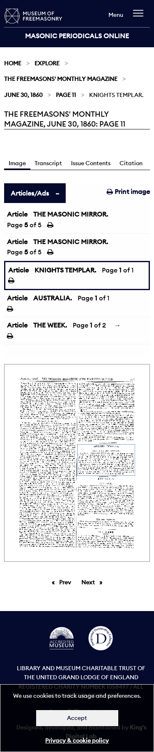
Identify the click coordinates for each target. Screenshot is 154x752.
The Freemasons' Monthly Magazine (60, 79)
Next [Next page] (93, 582)
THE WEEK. (50, 325)
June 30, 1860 (23, 95)
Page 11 (66, 95)
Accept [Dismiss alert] (77, 718)
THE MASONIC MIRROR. (70, 214)
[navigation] (140, 17)
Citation (131, 163)
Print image (128, 191)
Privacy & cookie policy (77, 740)
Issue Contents (90, 163)
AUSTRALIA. (52, 298)
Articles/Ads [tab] (30, 193)
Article (17, 214)
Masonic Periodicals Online (77, 36)
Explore (47, 63)
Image (17, 163)
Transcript (48, 163)
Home (12, 63)
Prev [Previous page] (66, 582)
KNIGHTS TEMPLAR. (65, 270)
